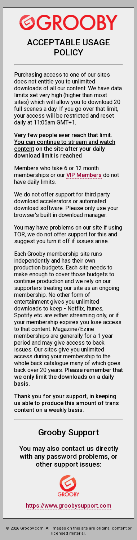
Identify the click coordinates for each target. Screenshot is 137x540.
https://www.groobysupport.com (68, 505)
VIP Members (84, 175)
